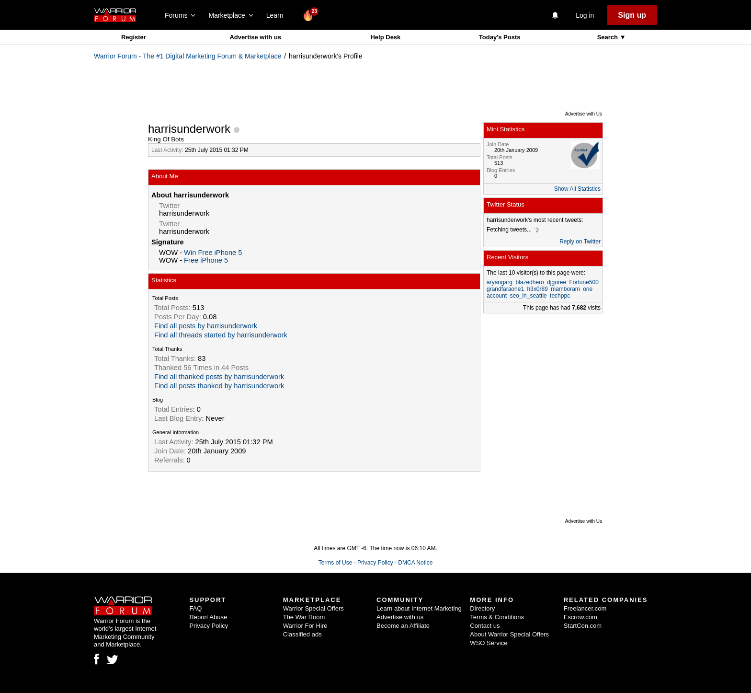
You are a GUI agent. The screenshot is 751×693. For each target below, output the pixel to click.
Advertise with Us (583, 113)
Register (133, 37)
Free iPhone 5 (206, 260)
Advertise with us (255, 37)
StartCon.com (583, 625)
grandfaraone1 (505, 289)
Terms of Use (336, 562)
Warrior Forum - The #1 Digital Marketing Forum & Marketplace (187, 56)
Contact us (485, 625)
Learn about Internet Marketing (419, 608)
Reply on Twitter (580, 241)
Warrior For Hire (305, 625)
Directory (482, 608)
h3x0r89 (537, 289)
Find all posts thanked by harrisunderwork (219, 386)
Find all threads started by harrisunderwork (220, 335)
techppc (560, 295)
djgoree (556, 282)
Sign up (632, 15)
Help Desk (385, 37)
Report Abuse (208, 617)
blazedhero (529, 282)
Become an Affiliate (403, 625)
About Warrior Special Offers (509, 634)
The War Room (304, 617)
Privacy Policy (375, 562)
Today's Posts (500, 37)
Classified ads (302, 634)
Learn (277, 15)
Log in (585, 15)
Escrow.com (580, 617)
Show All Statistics (577, 188)
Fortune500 (584, 282)
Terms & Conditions (497, 617)
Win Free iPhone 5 (213, 252)
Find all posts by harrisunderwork (205, 326)
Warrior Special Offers (313, 608)
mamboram (565, 289)
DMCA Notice (415, 562)
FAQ (195, 608)
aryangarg (499, 282)
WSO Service (488, 643)
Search (608, 37)
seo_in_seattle (528, 295)
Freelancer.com (585, 608)
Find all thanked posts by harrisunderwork (219, 377)
